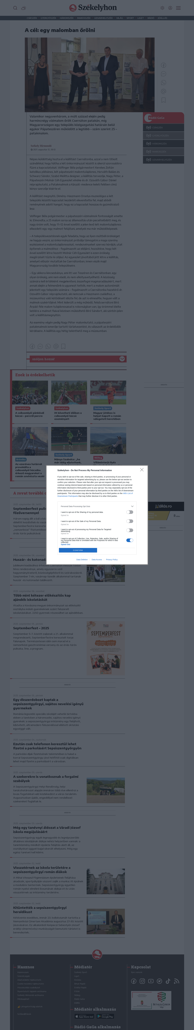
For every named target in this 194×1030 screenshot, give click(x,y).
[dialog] (97, 515)
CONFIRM (78, 550)
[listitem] (97, 506)
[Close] (142, 470)
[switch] (129, 512)
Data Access (97, 560)
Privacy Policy (112, 560)
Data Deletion (82, 560)
